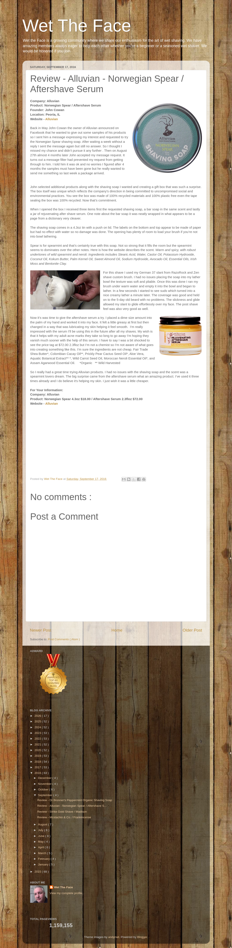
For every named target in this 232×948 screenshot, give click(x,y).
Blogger (142, 937)
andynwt (113, 937)
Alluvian (51, 119)
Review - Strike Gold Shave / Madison (62, 811)
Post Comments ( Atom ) (64, 639)
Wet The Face (76, 25)
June (41, 836)
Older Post (192, 630)
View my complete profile (66, 893)
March (42, 853)
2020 (38, 750)
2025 (38, 721)
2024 (38, 727)
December (45, 778)
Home (117, 630)
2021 (38, 744)
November (45, 783)
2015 (38, 871)
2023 (38, 733)
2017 (38, 767)
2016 (38, 773)
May (41, 841)
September (45, 795)
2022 (38, 738)
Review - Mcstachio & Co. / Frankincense (64, 817)
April (41, 847)
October (43, 789)
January (43, 864)
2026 (38, 715)
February (44, 858)
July (41, 830)
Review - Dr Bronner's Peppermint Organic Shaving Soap (74, 800)
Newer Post (40, 630)
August (43, 824)
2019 (38, 755)
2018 (38, 761)
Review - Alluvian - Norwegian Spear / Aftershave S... (72, 805)
